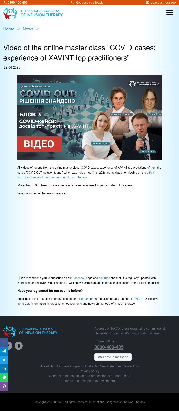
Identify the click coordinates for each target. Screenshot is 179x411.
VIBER (139, 298)
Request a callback (86, 2)
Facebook (79, 278)
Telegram (83, 298)
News (28, 29)
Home (9, 29)
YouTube (105, 278)
